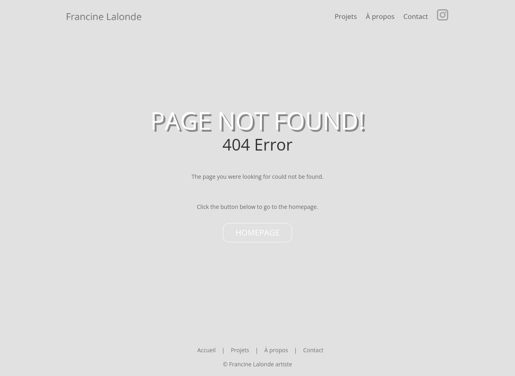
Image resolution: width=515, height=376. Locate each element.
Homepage (257, 232)
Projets (346, 16)
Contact (416, 16)
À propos (380, 16)
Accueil (206, 350)
